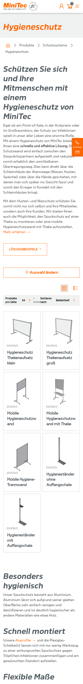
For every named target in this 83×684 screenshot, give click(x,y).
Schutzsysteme (55, 45)
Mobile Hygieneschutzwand (21, 418)
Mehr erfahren (14, 232)
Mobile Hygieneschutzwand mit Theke (60, 418)
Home (8, 45)
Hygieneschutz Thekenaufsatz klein (20, 357)
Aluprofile (23, 640)
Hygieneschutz (17, 52)
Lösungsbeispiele (25, 249)
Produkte (26, 45)
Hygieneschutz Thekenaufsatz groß (59, 357)
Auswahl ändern (41, 272)
